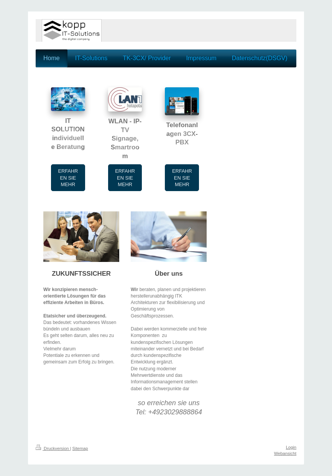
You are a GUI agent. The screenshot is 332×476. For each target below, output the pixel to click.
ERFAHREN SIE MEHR (68, 177)
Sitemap (80, 448)
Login (291, 447)
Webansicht (285, 453)
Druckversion (53, 448)
